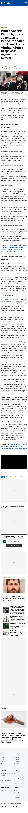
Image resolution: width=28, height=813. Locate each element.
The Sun (5, 299)
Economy (3, 775)
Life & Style (3, 790)
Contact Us (16, 792)
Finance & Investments (6, 780)
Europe (2, 759)
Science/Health (18, 778)
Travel (2, 795)
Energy (2, 778)
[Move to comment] (19, 68)
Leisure (2, 792)
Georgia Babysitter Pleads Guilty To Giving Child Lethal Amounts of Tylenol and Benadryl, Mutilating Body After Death (13, 737)
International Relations (19, 766)
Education (16, 759)
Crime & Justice (4, 730)
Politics (15, 755)
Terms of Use (17, 797)
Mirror (24, 428)
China (2, 757)
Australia (3, 755)
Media (2, 782)
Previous (23, 709)
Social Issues (17, 761)
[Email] (16, 68)
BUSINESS (3, 770)
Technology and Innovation (7, 773)
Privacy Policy (17, 795)
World (3, 752)
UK (1, 763)
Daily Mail (4, 185)
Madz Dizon (5, 64)
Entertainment (5, 787)
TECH (15, 770)
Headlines (4, 27)
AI (14, 773)
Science (16, 780)
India (2, 761)
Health (15, 783)
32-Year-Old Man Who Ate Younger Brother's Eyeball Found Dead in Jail (13, 599)
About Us (16, 790)
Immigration (16, 757)
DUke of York (19, 477)
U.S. (15, 752)
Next (26, 709)
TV (1, 797)
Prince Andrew (10, 477)
